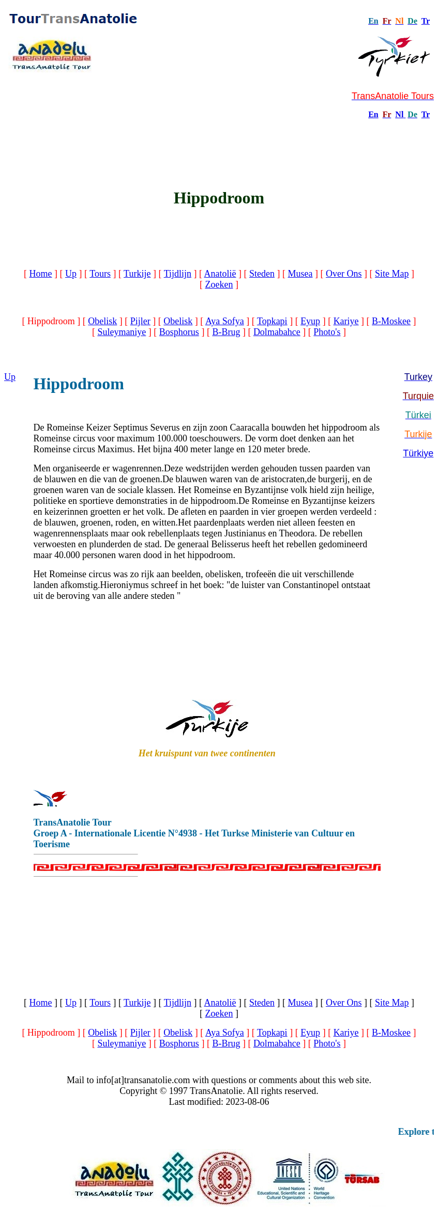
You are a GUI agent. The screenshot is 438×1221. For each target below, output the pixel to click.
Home (40, 273)
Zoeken (219, 284)
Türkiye (418, 453)
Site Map (392, 273)
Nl (399, 114)
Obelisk (102, 321)
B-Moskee (391, 321)
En (373, 114)
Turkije (137, 273)
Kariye (346, 321)
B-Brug (226, 332)
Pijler (140, 321)
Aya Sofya (224, 321)
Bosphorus (179, 332)
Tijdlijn (177, 273)
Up (71, 273)
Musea (300, 273)
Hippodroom (79, 383)
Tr (425, 21)
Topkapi (272, 321)
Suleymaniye (121, 332)
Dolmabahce (276, 332)
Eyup (310, 321)
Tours (100, 273)
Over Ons (344, 273)
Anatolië (220, 273)
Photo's (326, 332)
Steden (262, 273)
